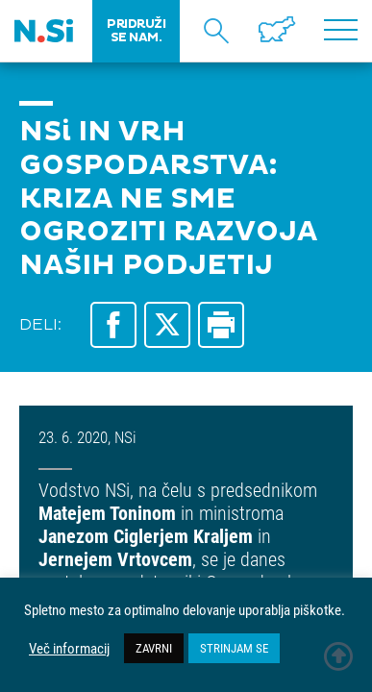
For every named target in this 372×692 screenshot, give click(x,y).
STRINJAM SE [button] (234, 647)
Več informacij (69, 648)
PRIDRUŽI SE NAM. (136, 30)
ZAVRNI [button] (154, 647)
